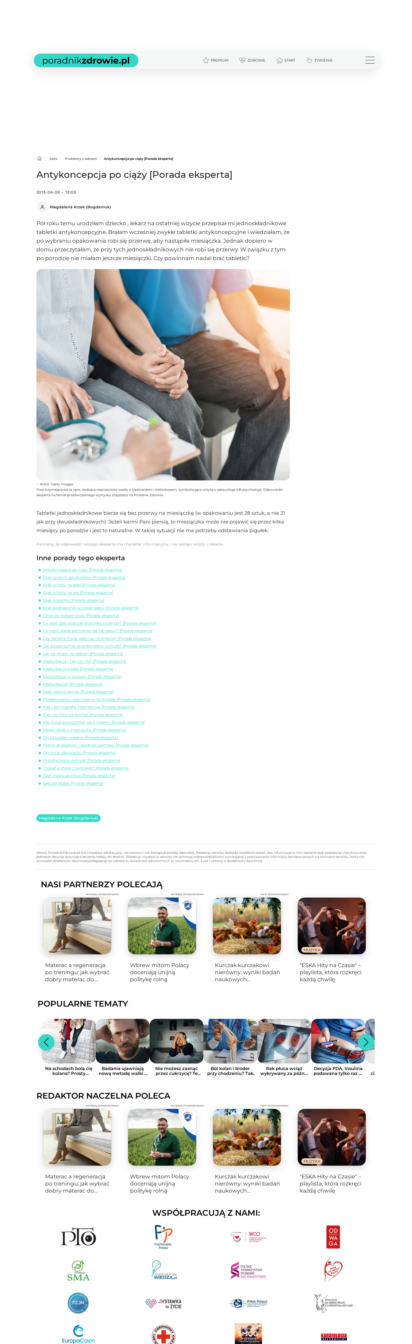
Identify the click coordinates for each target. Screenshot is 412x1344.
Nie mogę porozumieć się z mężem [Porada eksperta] (93, 722)
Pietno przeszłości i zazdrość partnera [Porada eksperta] (95, 745)
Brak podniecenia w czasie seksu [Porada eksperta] (90, 607)
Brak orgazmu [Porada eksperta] (73, 600)
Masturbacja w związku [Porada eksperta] (82, 676)
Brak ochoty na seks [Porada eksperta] (79, 585)
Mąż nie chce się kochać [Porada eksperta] (82, 714)
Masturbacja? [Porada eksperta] (72, 684)
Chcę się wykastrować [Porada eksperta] (81, 615)
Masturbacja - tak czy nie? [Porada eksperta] (84, 661)
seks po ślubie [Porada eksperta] (73, 783)
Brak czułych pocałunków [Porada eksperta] (84, 577)
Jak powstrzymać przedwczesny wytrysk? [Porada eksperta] (99, 646)
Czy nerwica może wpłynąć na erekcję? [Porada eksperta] (97, 638)
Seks (53, 159)
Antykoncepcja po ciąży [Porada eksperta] (82, 569)
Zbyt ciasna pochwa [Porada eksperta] (79, 775)
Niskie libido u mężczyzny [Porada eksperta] (84, 729)
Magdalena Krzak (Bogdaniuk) (68, 818)
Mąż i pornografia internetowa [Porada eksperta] (88, 707)
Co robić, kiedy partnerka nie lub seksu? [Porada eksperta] (97, 630)
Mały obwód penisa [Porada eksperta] (78, 691)
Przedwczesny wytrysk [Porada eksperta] (81, 760)
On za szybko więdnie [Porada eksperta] (80, 737)
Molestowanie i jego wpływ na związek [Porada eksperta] (96, 699)
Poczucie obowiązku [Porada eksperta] (79, 752)
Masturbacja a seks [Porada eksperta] (78, 668)
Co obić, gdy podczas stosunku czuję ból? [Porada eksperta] (99, 623)
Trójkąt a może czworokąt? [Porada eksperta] (85, 768)
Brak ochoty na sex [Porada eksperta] (78, 592)
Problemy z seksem (81, 159)
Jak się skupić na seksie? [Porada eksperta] (83, 653)
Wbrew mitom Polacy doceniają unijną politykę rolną (159, 972)
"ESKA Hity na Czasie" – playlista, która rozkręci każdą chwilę (330, 972)
